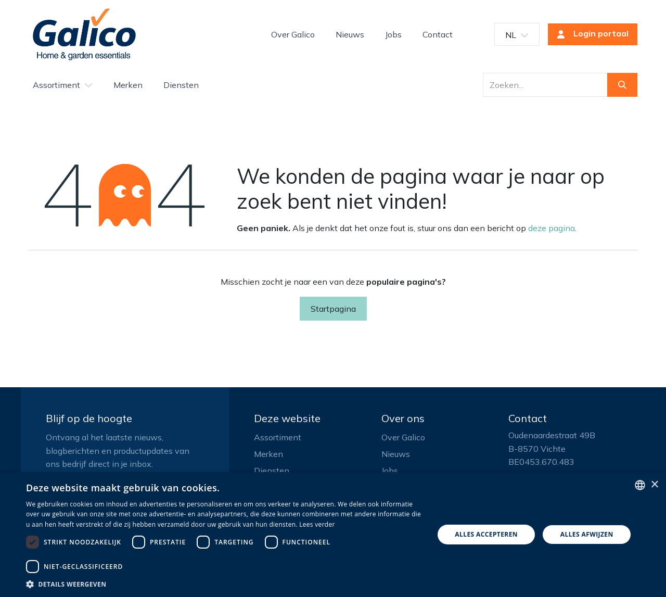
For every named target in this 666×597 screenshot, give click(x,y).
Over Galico (403, 437)
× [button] (654, 485)
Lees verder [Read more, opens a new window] (317, 524)
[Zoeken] (622, 85)
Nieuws (395, 454)
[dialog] (333, 534)
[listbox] (640, 485)
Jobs (389, 470)
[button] (224, 584)
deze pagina (551, 228)
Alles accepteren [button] (486, 534)
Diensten (271, 470)
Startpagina (333, 308)
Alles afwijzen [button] (586, 534)
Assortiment (277, 437)
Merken (268, 454)
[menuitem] (293, 34)
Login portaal (589, 34)
